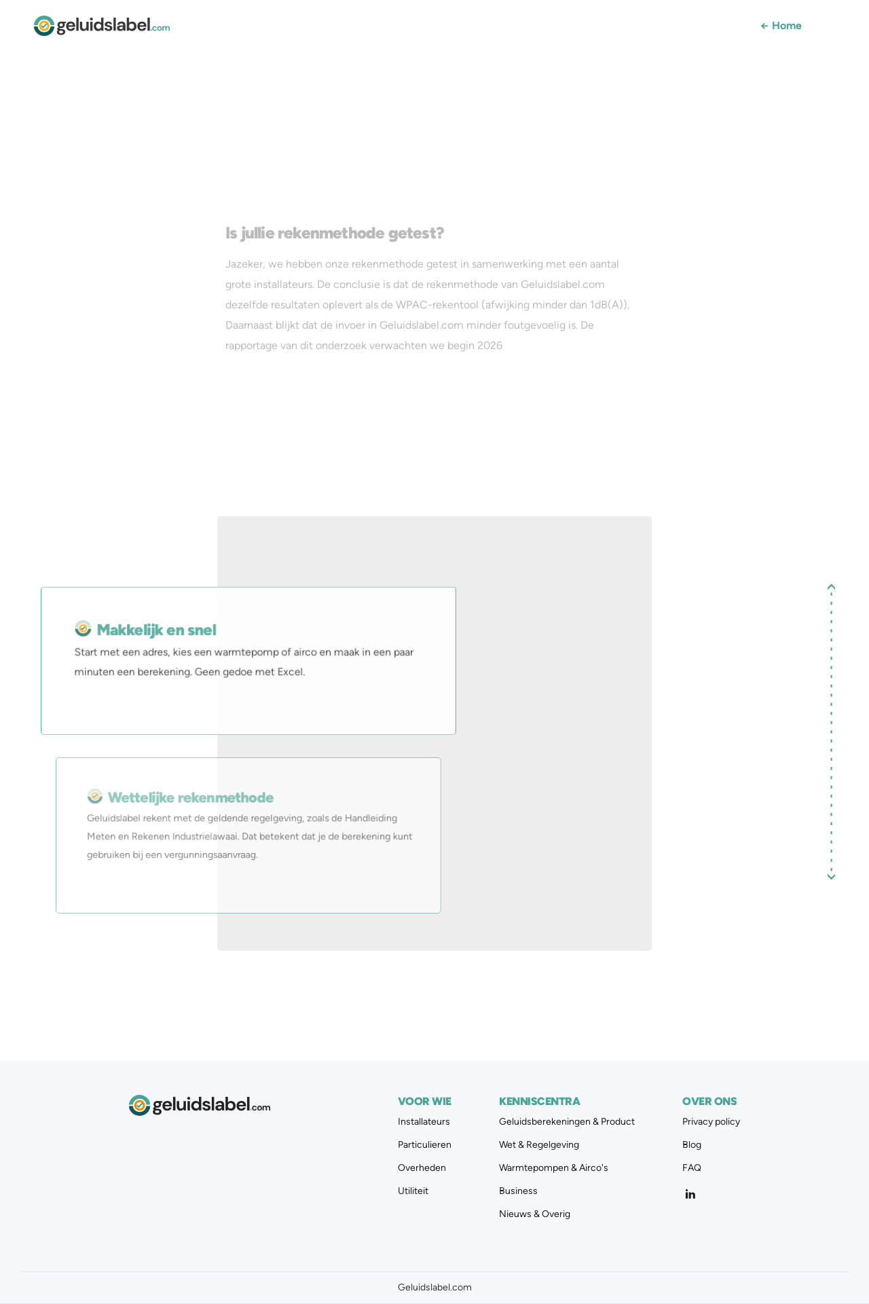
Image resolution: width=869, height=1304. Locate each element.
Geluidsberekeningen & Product (567, 1122)
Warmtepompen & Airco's (553, 1168)
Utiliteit (413, 1191)
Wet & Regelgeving (539, 1145)
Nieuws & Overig (534, 1214)
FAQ (691, 1168)
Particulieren (424, 1145)
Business (518, 1191)
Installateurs (424, 1122)
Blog (691, 1145)
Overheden (422, 1168)
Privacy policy (711, 1122)
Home (781, 26)
